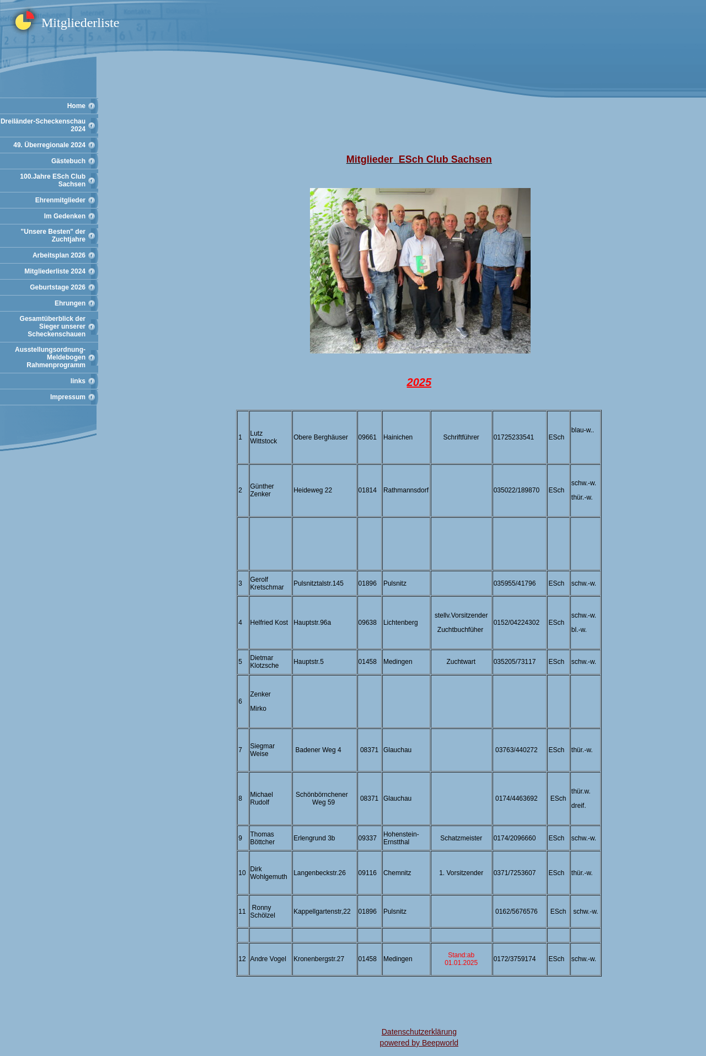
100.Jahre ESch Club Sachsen (52, 180)
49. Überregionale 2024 (49, 145)
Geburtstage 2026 (57, 287)
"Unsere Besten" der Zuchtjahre (53, 235)
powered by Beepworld (419, 1042)
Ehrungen (70, 303)
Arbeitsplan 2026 (59, 255)
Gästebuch (68, 161)
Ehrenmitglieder (60, 200)
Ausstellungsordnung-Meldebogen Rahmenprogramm (50, 357)
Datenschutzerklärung (419, 1031)
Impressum (67, 397)
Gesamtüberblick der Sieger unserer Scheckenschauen (52, 326)
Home (76, 106)
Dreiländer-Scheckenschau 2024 (43, 125)
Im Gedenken (64, 216)
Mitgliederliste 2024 (54, 271)
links (78, 381)
